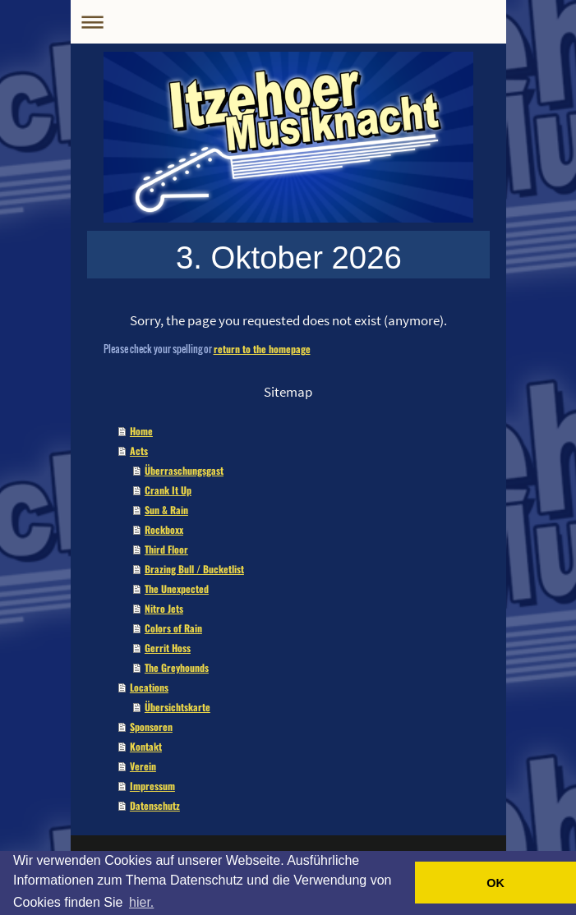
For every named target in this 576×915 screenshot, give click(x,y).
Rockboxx (164, 529)
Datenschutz (155, 805)
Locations (149, 687)
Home (141, 431)
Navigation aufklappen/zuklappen (288, 21)
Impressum (152, 786)
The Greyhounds (177, 667)
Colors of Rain (173, 628)
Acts (139, 451)
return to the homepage (262, 349)
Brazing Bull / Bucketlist (194, 569)
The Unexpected (177, 588)
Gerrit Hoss (168, 648)
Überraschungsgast (184, 470)
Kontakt (146, 746)
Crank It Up (168, 490)
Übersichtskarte (177, 707)
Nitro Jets (164, 608)
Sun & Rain (166, 510)
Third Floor (166, 549)
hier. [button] (141, 902)
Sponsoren (151, 726)
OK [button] (495, 883)
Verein (143, 766)
